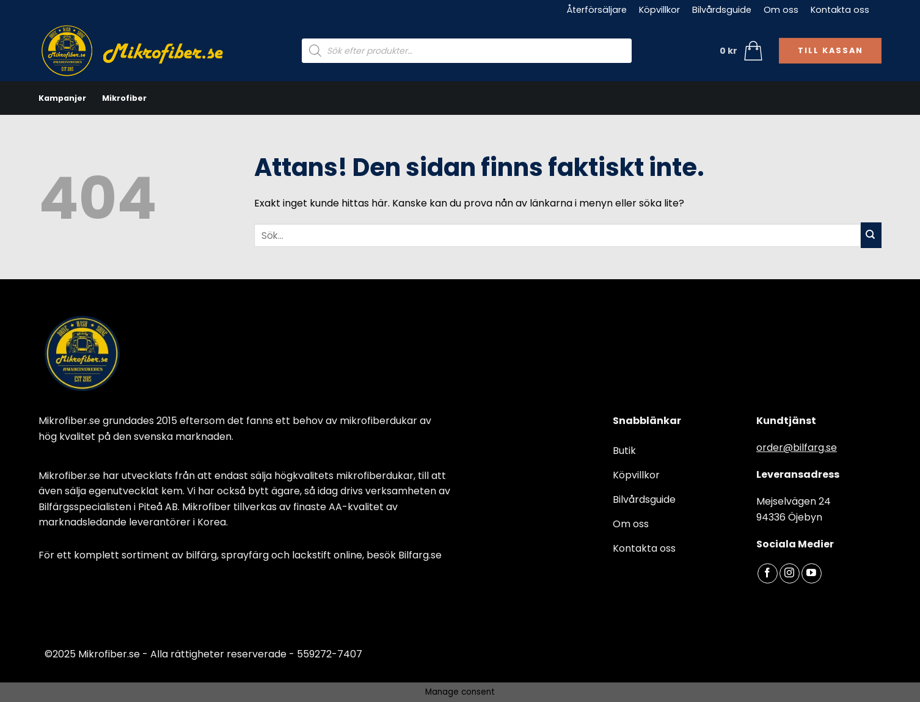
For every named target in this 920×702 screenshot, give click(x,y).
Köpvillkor (659, 10)
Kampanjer (62, 98)
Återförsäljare (596, 10)
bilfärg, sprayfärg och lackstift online (274, 555)
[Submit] (871, 235)
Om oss (781, 10)
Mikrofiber (124, 98)
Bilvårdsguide (721, 10)
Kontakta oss (840, 10)
